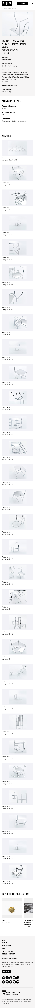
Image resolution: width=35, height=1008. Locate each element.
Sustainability (6, 946)
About (4, 940)
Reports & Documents (8, 954)
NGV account (9, 966)
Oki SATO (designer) (13, 41)
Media (4, 948)
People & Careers (7, 951)
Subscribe (6, 971)
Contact (4, 943)
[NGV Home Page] (7, 3)
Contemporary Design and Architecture (14, 121)
